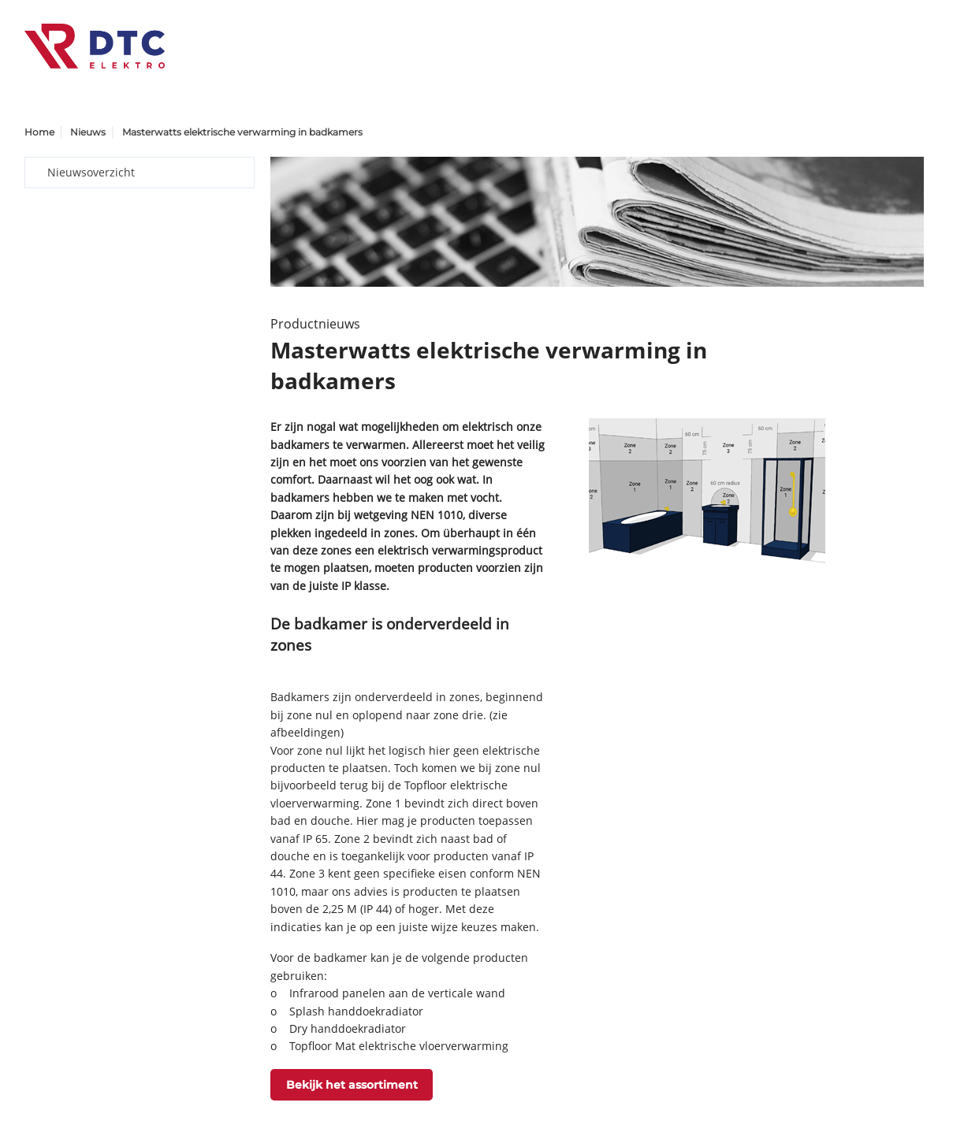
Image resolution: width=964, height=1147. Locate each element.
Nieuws (88, 132)
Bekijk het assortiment (352, 1085)
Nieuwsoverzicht (91, 172)
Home (39, 132)
